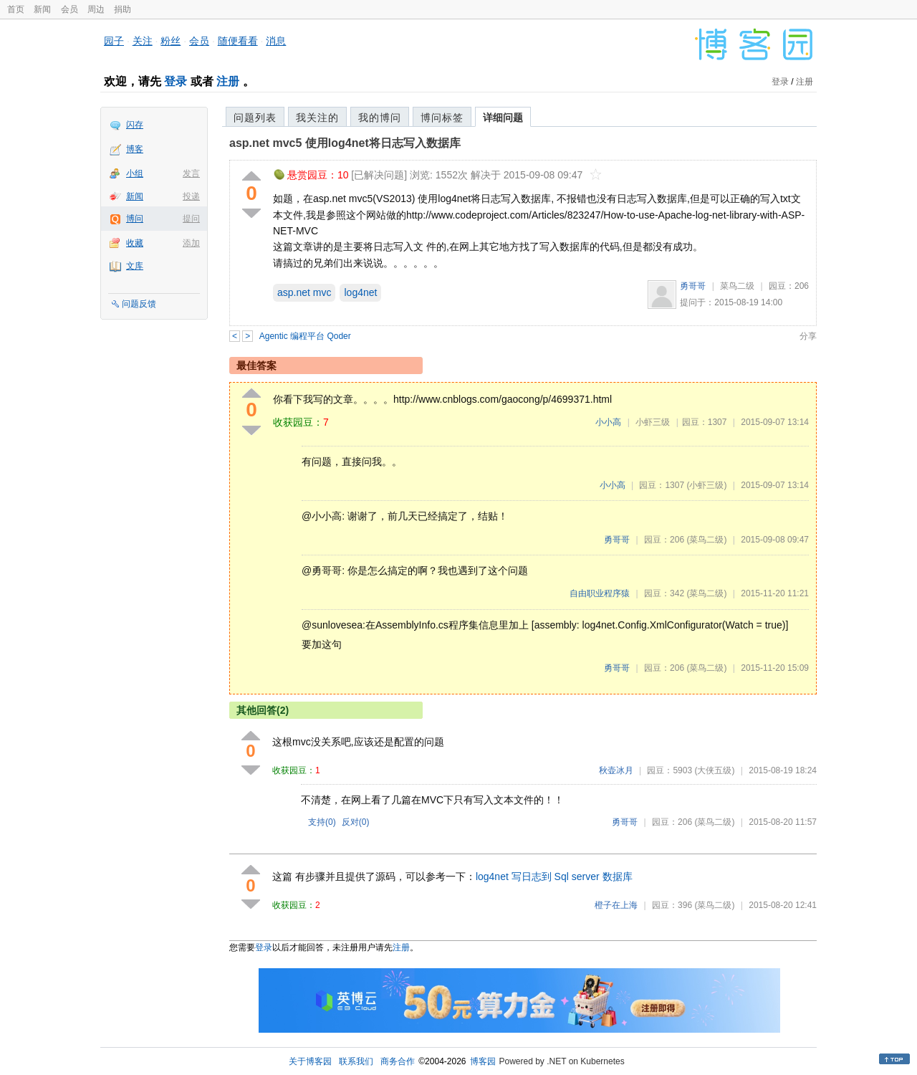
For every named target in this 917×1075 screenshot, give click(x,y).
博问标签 (442, 117)
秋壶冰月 (616, 770)
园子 (114, 41)
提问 (191, 219)
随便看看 (238, 41)
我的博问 (379, 117)
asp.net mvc (304, 292)
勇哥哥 (693, 286)
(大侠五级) (714, 770)
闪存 (134, 125)
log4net (360, 292)
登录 (175, 81)
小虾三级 (652, 422)
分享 (808, 336)
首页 (15, 9)
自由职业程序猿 (600, 593)
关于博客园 (310, 1061)
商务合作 (397, 1061)
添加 (191, 243)
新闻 (42, 9)
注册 (227, 81)
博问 (134, 219)
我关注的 (317, 117)
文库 (134, 266)
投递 (191, 196)
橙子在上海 (616, 905)
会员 (69, 9)
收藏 (134, 243)
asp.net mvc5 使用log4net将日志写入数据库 (345, 143)
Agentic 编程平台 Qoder (305, 336)
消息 (276, 41)
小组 (134, 173)
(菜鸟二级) (706, 540)
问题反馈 (139, 304)
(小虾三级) (706, 485)
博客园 (483, 1061)
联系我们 (356, 1061)
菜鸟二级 (737, 286)
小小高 (608, 422)
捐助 (122, 9)
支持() (322, 822)
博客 (134, 149)
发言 (191, 173)
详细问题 (503, 117)
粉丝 (170, 41)
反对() (356, 822)
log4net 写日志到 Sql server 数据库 (554, 876)
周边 (96, 9)
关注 (143, 41)
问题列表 (255, 117)
